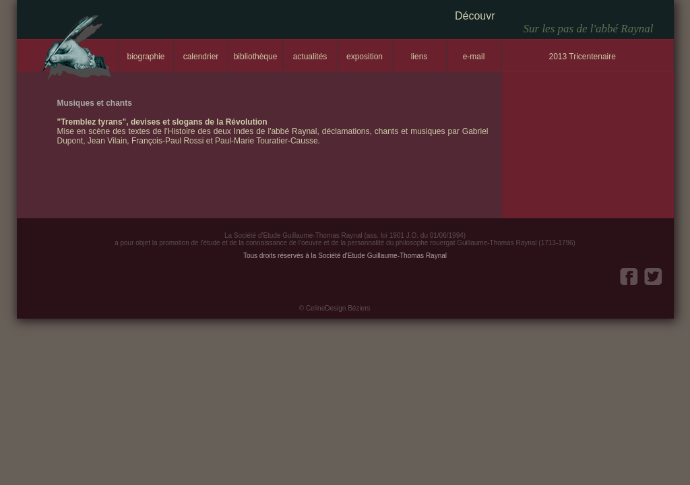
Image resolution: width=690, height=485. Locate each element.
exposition (364, 56)
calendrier (201, 56)
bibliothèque (256, 56)
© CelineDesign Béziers (335, 308)
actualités (310, 56)
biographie (145, 56)
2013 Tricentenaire (582, 56)
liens (419, 56)
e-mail (474, 56)
